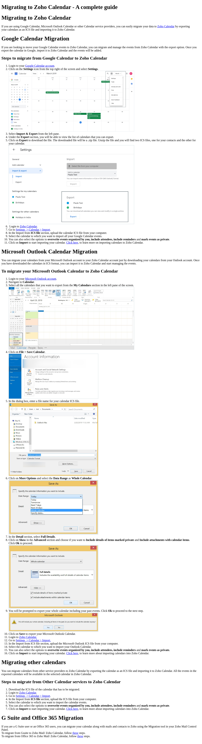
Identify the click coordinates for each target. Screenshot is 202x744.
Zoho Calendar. (28, 637)
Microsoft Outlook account (40, 278)
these (75, 732)
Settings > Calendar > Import (33, 229)
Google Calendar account (39, 65)
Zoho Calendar (166, 26)
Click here (72, 242)
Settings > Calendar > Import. (33, 640)
